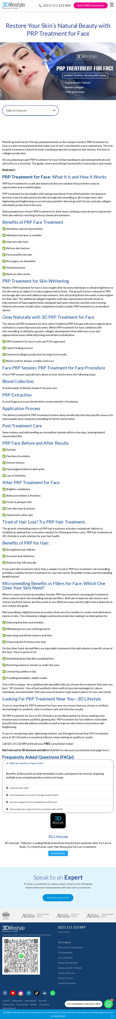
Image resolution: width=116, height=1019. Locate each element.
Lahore (5, 1000)
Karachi (43, 1000)
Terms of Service (66, 972)
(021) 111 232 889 (57, 5)
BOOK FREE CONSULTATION (58, 898)
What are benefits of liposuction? (27, 763)
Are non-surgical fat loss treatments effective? (33, 802)
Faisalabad (22, 1004)
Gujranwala (8, 1004)
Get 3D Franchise (67, 983)
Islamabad (17, 1000)
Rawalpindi (30, 1000)
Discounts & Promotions (70, 947)
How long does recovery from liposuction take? (34, 794)
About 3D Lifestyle (68, 962)
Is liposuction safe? (19, 787)
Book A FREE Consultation (90, 5)
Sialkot (33, 1004)
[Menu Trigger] (112, 5)
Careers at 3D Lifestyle (70, 967)
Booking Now (58, 853)
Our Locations (65, 957)
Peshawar (44, 1004)
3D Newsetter (65, 952)
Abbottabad (8, 1008)
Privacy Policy (65, 978)
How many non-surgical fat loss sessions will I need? (36, 809)
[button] (54, 110)
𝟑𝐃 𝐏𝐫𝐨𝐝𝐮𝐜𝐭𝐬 (64, 942)
